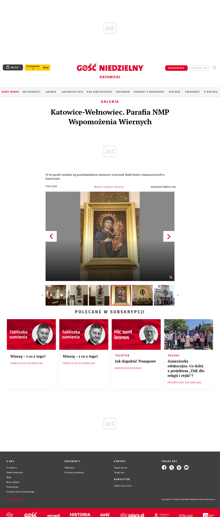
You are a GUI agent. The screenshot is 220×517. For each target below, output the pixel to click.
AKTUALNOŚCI (31, 91)
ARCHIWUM (123, 91)
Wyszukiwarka (214, 67)
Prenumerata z (33, 67)
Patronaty (192, 91)
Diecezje (174, 91)
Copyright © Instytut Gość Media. (176, 499)
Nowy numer (10, 91)
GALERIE (51, 91)
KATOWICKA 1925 (73, 91)
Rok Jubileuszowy (99, 91)
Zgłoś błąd (14, 499)
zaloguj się (199, 68)
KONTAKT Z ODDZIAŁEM (149, 91)
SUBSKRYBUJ (176, 68)
